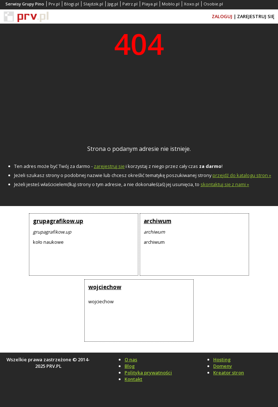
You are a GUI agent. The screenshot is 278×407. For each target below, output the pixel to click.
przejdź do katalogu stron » (241, 175)
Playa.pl (149, 4)
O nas (131, 359)
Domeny (222, 366)
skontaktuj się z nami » (225, 184)
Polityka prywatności (148, 372)
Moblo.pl (171, 4)
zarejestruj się (109, 166)
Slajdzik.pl (93, 4)
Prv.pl (54, 4)
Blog (130, 366)
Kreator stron (228, 372)
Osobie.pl (213, 4)
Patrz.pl (130, 4)
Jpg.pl (113, 4)
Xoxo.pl (191, 4)
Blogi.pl (71, 4)
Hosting (222, 359)
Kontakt (133, 379)
